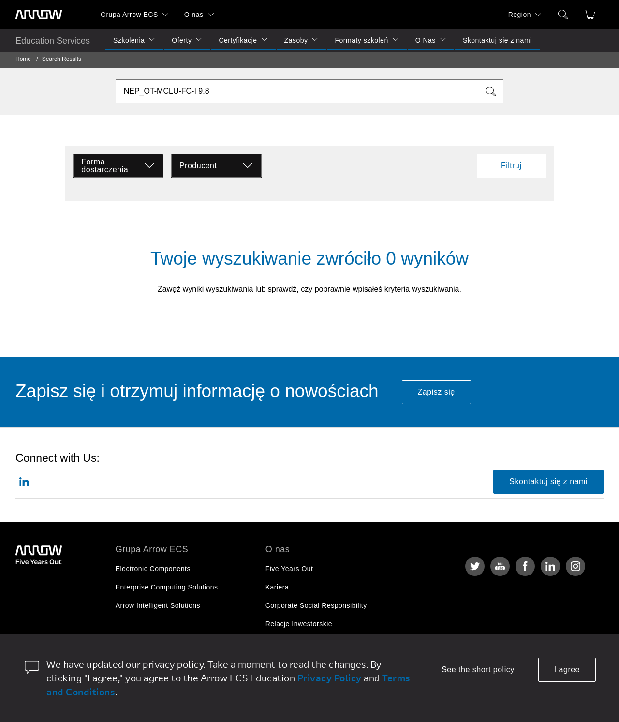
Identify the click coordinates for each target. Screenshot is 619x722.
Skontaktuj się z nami (497, 40)
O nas (194, 14)
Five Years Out (289, 569)
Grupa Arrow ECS (129, 14)
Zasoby (296, 40)
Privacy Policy (329, 678)
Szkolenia (129, 40)
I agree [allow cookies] (567, 669)
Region (519, 14)
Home (23, 59)
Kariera (277, 587)
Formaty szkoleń (361, 40)
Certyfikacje (238, 40)
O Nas (425, 40)
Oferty (182, 40)
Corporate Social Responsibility (316, 605)
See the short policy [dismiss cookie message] (478, 669)
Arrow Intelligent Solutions (158, 605)
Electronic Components (153, 569)
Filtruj (511, 166)
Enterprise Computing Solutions (167, 587)
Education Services (52, 40)
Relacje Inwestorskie (298, 624)
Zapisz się (436, 392)
